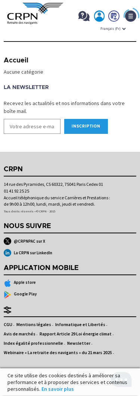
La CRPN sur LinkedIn (28, 253)
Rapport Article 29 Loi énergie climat (76, 334)
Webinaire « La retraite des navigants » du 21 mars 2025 (58, 352)
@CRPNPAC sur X (24, 241)
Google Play (20, 294)
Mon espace (100, 17)
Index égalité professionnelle (33, 343)
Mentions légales (33, 324)
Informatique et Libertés (80, 324)
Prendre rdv (114, 17)
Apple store (20, 283)
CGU (8, 324)
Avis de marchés (19, 334)
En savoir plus (57, 389)
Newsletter (78, 343)
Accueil (16, 60)
